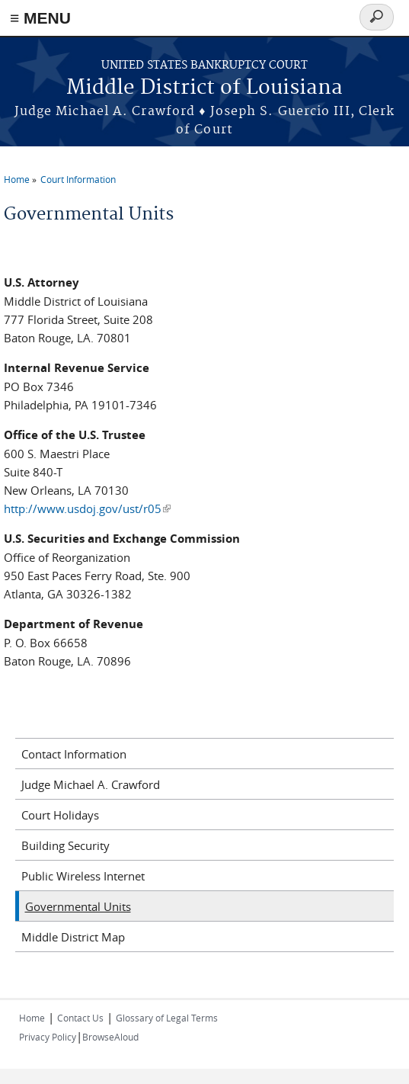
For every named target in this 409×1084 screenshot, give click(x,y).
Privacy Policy (47, 1037)
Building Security (65, 845)
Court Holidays (60, 815)
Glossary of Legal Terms (167, 1018)
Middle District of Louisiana (204, 88)
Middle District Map (73, 936)
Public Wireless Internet (83, 876)
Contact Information (73, 754)
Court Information (78, 179)
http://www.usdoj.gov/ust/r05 (87, 508)
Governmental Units (78, 906)
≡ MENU (40, 18)
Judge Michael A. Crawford (90, 784)
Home (17, 179)
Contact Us (80, 1018)
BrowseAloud (110, 1037)
